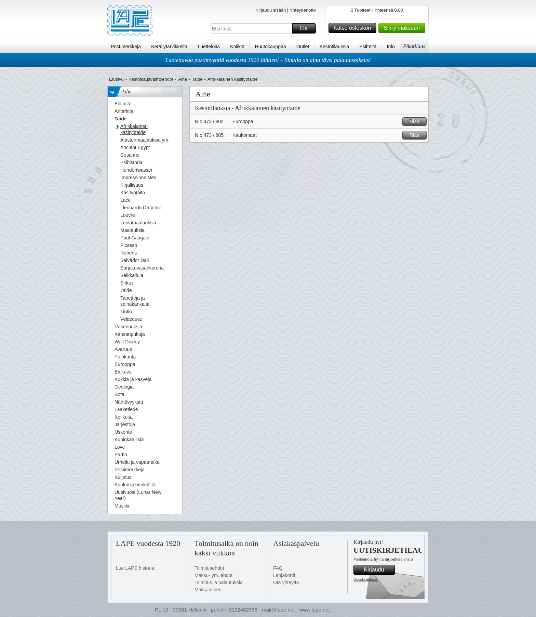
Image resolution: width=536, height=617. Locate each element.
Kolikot (237, 46)
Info (391, 46)
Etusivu (116, 79)
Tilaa (417, 121)
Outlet (302, 46)
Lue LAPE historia (135, 568)
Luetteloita (209, 46)
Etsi (306, 28)
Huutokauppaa (270, 46)
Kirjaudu (378, 570)
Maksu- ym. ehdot (213, 575)
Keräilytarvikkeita (169, 46)
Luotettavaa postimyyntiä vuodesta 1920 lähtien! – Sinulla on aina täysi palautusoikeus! (268, 60)
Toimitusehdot (209, 568)
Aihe (182, 79)
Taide (197, 79)
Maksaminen (208, 589)
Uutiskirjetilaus (365, 579)
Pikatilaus (414, 46)
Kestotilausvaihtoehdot (151, 79)
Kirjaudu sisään (270, 10)
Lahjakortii (284, 575)
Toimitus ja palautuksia (219, 582)
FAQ (278, 568)
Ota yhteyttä (286, 582)
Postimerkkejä (126, 46)
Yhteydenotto (303, 10)
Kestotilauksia (334, 46)
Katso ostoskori (354, 28)
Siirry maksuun (403, 28)
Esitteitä (367, 46)
